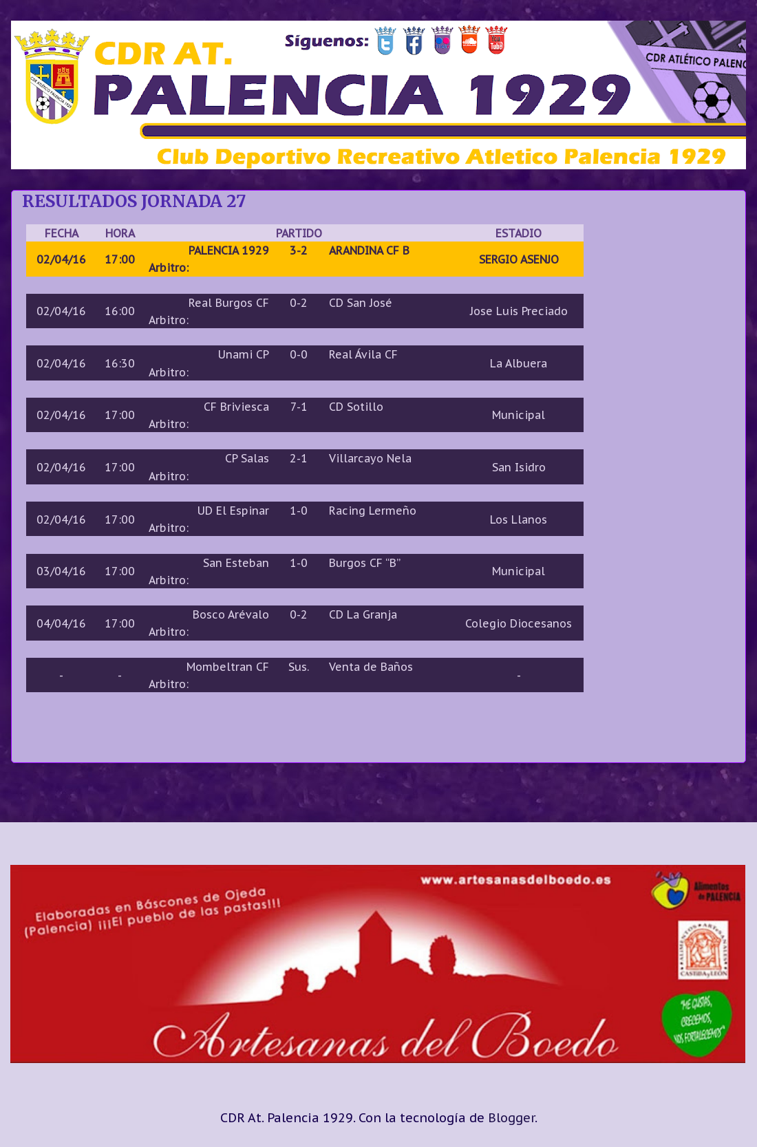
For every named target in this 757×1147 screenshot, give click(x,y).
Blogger (511, 1118)
